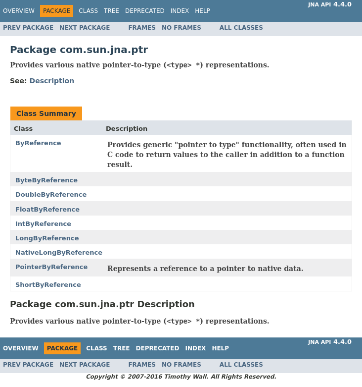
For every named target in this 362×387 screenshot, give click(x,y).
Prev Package (28, 27)
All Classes (241, 27)
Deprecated (145, 10)
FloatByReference (47, 209)
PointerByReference (51, 267)
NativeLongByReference (58, 252)
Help (202, 10)
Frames (142, 27)
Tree (111, 10)
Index (180, 10)
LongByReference (47, 238)
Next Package (84, 27)
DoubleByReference (51, 194)
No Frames (181, 27)
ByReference (38, 143)
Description (52, 81)
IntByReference (43, 223)
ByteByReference (46, 180)
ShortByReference (48, 284)
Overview (19, 10)
